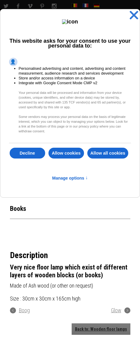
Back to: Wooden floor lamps (101, 329)
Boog (24, 310)
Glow (116, 310)
